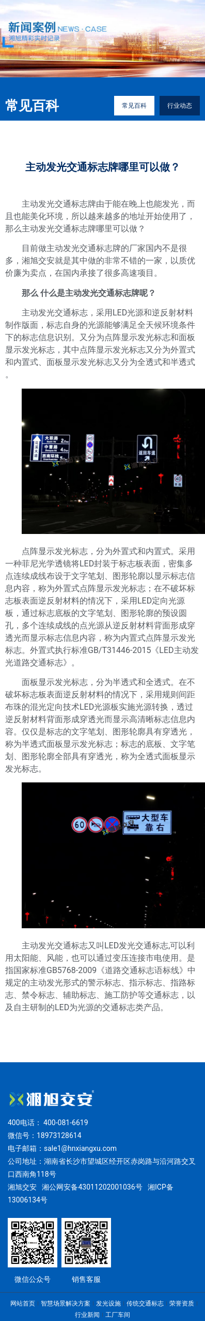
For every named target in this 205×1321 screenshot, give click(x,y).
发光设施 (108, 1303)
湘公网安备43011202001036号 (92, 1187)
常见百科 (134, 105)
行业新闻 (87, 1314)
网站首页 (22, 1303)
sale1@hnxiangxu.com (80, 1148)
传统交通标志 (145, 1303)
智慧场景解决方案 (65, 1303)
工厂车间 (117, 1314)
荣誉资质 (181, 1303)
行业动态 (179, 105)
